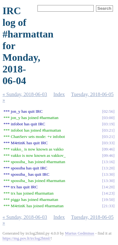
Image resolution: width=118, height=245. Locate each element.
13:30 (108, 174)
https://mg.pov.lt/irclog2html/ (27, 238)
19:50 (108, 199)
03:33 (108, 142)
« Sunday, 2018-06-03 (25, 94)
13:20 (108, 168)
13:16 (108, 161)
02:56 (108, 111)
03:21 (108, 130)
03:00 (108, 117)
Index (59, 94)
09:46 (108, 149)
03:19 (108, 124)
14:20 (108, 187)
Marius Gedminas (79, 233)
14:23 (108, 193)
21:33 (108, 205)
